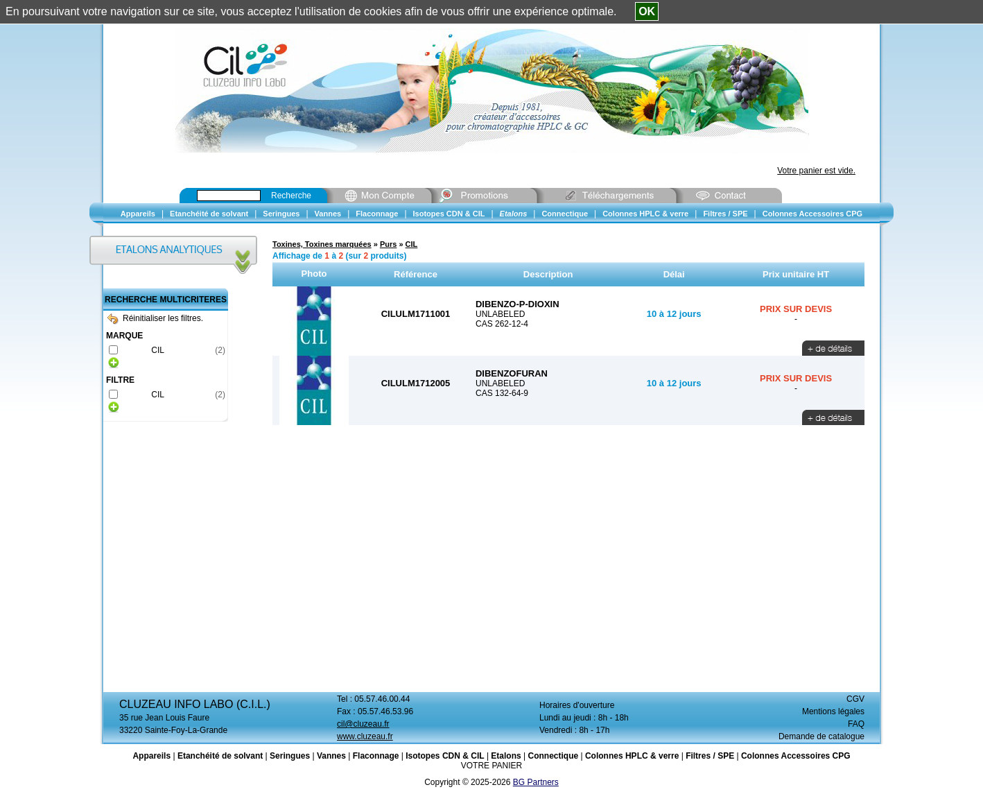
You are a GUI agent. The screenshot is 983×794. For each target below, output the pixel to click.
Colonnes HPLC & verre (632, 756)
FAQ (856, 724)
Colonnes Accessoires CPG (796, 756)
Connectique (553, 756)
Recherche (291, 195)
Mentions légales (833, 711)
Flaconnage (376, 756)
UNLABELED (500, 314)
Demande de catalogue (821, 736)
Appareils (151, 756)
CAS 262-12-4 (502, 324)
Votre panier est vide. (816, 170)
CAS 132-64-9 (502, 393)
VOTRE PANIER (491, 765)
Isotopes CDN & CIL (445, 756)
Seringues (290, 756)
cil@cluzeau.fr (363, 724)
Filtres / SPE (710, 756)
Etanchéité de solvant (220, 756)
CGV (855, 699)
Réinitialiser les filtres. (155, 318)
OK (646, 11)
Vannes (331, 756)
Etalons (506, 756)
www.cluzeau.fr (365, 736)
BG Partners (536, 782)
